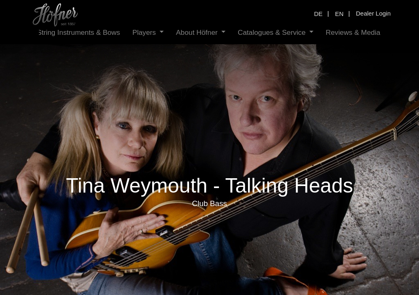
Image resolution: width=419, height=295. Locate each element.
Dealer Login (373, 13)
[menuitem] (78, 32)
